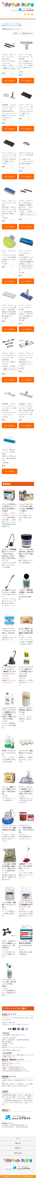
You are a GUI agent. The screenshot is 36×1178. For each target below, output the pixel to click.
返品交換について (9, 1076)
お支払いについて (9, 1014)
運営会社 (6, 1110)
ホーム (18, 1138)
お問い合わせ (18, 1153)
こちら (13, 1057)
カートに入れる (9, 80)
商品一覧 (18, 1143)
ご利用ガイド (18, 1148)
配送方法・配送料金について (13, 1060)
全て (2, 24)
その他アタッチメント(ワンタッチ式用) (11, 25)
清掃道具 (7, 24)
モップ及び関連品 (15, 24)
